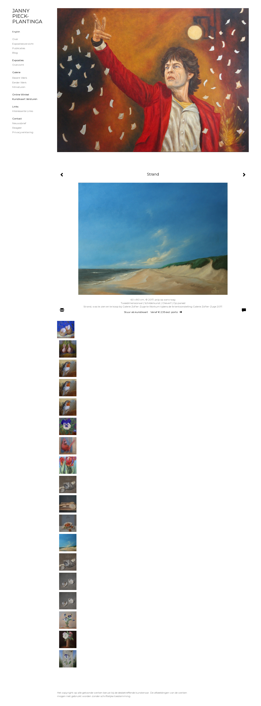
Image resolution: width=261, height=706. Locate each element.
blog (15, 52)
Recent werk (19, 77)
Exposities (18, 60)
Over (15, 39)
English (16, 31)
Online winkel (20, 94)
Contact (17, 118)
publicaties (18, 48)
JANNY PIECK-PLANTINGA (27, 16)
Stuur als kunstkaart (153, 312)
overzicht (18, 64)
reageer (17, 127)
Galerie (16, 72)
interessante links (22, 111)
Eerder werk (19, 82)
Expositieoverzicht (23, 43)
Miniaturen (18, 86)
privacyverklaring (22, 132)
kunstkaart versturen (24, 99)
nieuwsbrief (19, 123)
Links (15, 106)
